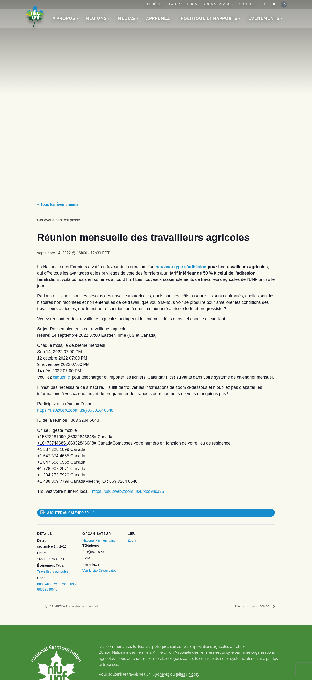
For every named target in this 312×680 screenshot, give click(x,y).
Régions (96, 18)
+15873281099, (52, 436)
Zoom (132, 540)
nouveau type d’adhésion (181, 266)
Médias (126, 18)
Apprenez (158, 18)
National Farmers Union (99, 540)
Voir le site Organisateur (100, 570)
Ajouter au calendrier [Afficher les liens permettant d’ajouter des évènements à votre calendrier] (68, 513)
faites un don (187, 674)
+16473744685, (52, 443)
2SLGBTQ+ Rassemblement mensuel (81, 607)
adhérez (162, 674)
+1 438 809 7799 (53, 481)
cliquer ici (62, 377)
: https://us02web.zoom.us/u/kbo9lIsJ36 (127, 491)
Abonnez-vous (218, 4)
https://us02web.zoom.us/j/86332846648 (75, 410)
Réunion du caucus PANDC (246, 607)
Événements (264, 18)
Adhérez (155, 4)
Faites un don (183, 4)
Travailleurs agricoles (52, 571)
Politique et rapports (209, 18)
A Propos (64, 18)
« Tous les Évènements (58, 204)
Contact (248, 4)
